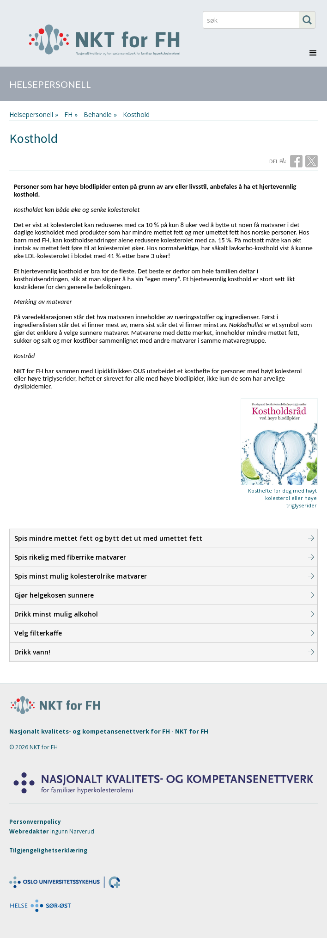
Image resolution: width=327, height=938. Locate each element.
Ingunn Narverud (72, 831)
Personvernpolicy (35, 822)
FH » (71, 114)
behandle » (100, 114)
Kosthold (136, 114)
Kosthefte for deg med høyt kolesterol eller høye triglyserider (282, 498)
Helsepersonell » (33, 114)
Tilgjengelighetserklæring (48, 850)
